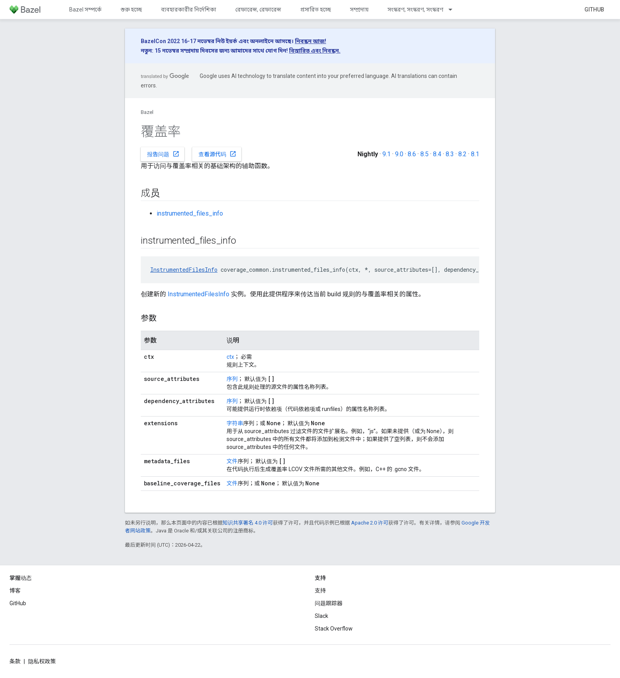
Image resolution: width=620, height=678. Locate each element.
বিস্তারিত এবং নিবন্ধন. (314, 50)
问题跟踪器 (328, 603)
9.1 (386, 154)
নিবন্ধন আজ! (310, 41)
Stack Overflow (334, 628)
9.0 (399, 154)
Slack (321, 616)
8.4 (437, 154)
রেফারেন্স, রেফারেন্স (258, 9)
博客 (15, 590)
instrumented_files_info (190, 213)
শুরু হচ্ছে (131, 9)
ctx (230, 357)
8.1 (475, 154)
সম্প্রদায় (359, 9)
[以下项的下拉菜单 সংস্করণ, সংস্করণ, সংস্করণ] (454, 9)
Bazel (147, 112)
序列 (232, 379)
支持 (320, 590)
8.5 (424, 154)
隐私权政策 (42, 661)
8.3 (450, 154)
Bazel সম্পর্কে (85, 9)
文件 (232, 461)
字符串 (235, 423)
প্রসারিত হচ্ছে (315, 9)
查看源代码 (217, 153)
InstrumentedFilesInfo (183, 269)
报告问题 (163, 153)
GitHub (594, 9)
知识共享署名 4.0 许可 (248, 523)
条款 (15, 661)
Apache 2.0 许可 (369, 523)
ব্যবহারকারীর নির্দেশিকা (188, 9)
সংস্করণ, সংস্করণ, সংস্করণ (415, 9)
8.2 (462, 154)
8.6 (412, 154)
